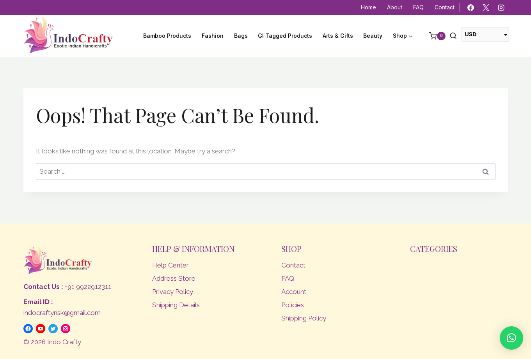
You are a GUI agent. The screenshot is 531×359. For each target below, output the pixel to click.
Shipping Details (176, 305)
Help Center (170, 265)
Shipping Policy (303, 318)
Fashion (213, 35)
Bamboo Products (167, 35)
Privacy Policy (172, 292)
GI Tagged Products (285, 35)
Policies (292, 305)
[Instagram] (501, 7)
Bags (241, 35)
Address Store (173, 278)
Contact (445, 7)
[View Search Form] (453, 36)
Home (368, 7)
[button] (511, 338)
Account (293, 292)
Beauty (372, 35)
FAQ (418, 7)
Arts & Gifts (338, 35)
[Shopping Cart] (433, 36)
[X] (485, 7)
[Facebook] (470, 7)
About (394, 7)
